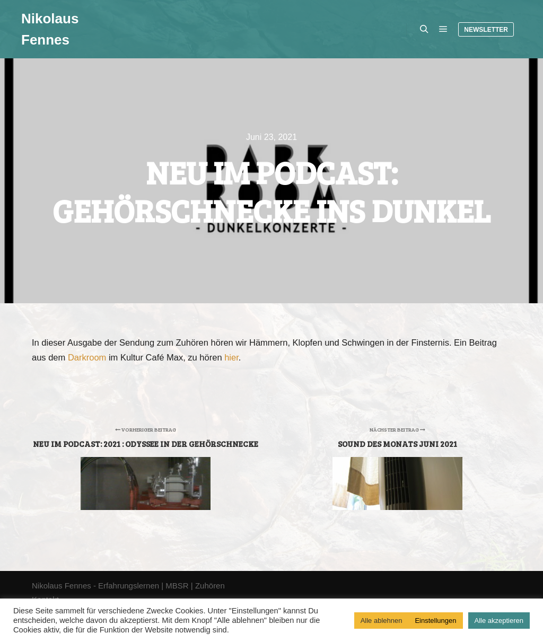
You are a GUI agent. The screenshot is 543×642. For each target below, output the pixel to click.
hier (231, 357)
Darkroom (87, 357)
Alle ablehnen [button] (381, 621)
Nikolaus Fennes (49, 29)
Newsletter (486, 29)
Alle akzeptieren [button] (499, 621)
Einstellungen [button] (435, 621)
